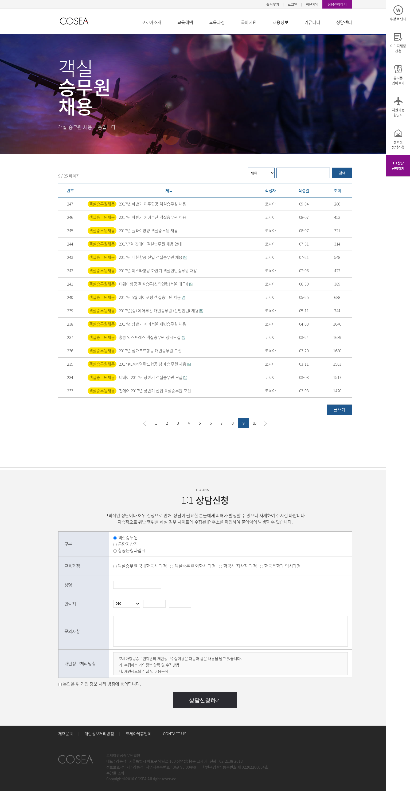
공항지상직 (128, 544)
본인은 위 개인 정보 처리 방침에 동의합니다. (102, 684)
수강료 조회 (115, 773)
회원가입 (312, 4)
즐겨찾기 (272, 4)
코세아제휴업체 (138, 734)
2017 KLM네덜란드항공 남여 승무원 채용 (155, 364)
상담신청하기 (337, 4)
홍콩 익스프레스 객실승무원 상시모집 (152, 337)
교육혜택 (185, 22)
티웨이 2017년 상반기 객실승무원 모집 (153, 377)
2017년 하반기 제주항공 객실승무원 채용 (152, 204)
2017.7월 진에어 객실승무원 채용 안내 (150, 244)
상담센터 (344, 22)
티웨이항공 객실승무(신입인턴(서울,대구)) (156, 284)
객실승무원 (128, 537)
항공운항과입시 (132, 550)
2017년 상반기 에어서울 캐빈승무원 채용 (152, 324)
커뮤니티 (312, 22)
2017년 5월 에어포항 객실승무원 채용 (152, 297)
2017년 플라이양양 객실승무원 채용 (148, 231)
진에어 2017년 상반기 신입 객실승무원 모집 (155, 391)
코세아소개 (151, 22)
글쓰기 (339, 410)
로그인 (292, 4)
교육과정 (217, 22)
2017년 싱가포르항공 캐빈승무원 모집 (150, 351)
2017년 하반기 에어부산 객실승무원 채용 (152, 217)
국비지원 (249, 22)
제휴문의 (65, 734)
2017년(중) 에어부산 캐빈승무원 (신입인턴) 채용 (161, 311)
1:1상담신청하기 (398, 165)
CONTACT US (174, 734)
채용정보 (280, 22)
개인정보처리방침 (99, 734)
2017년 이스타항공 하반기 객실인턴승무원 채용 (158, 271)
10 (254, 423)
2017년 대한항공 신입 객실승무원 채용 (153, 257)
